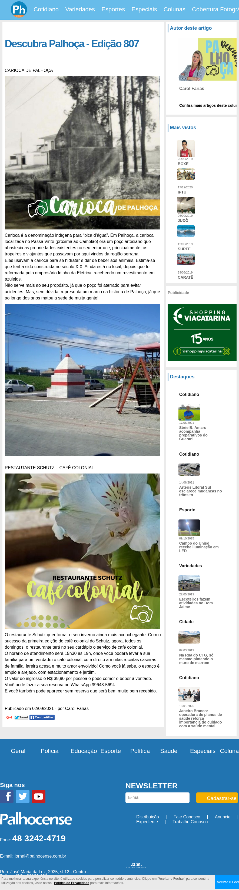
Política (140, 751)
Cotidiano (46, 9)
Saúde (169, 751)
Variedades (80, 9)
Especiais (144, 9)
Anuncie (223, 817)
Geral (18, 751)
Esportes (113, 9)
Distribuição (147, 817)
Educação (84, 751)
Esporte (111, 751)
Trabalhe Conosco (190, 821)
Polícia (50, 751)
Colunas (174, 9)
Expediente (147, 821)
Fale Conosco (187, 817)
